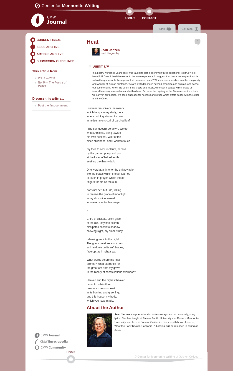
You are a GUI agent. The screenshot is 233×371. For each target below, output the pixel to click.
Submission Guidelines (55, 61)
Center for (70, 5)
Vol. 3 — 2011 (46, 78)
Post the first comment (53, 105)
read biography (110, 53)
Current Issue (49, 40)
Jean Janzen (110, 50)
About (129, 18)
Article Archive (50, 54)
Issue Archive (48, 47)
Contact (149, 18)
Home (71, 352)
